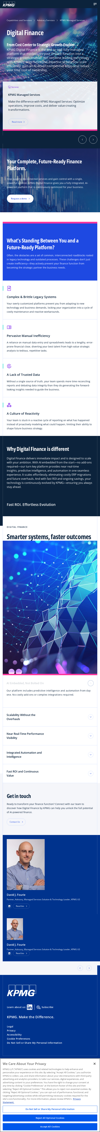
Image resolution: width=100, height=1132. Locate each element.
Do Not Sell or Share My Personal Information (34, 1042)
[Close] (94, 1063)
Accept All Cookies (50, 1126)
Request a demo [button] (19, 198)
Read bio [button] (20, 906)
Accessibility (14, 1034)
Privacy (11, 1030)
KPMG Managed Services (72, 20)
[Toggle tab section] (90, 717)
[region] (50, 1095)
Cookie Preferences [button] (18, 1038)
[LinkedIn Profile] (9, 953)
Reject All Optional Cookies (50, 1117)
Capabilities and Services (19, 20)
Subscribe (45, 1007)
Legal (10, 1026)
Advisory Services (46, 20)
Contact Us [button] (15, 821)
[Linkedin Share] (29, 1007)
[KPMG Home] (9, 4)
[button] (95, 4)
